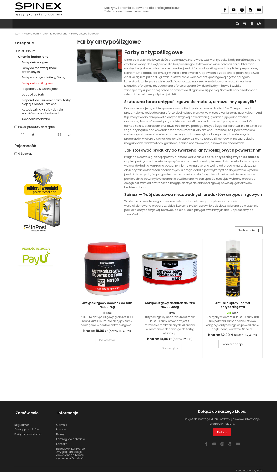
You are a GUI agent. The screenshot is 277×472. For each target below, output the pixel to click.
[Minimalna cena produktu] (23, 134)
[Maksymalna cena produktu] (59, 134)
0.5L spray (23, 154)
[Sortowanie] (248, 230)
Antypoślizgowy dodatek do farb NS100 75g (107, 305)
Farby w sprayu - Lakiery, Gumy (43, 77)
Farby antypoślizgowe (37, 83)
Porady (61, 427)
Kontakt (61, 441)
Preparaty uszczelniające (40, 89)
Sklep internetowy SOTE (249, 468)
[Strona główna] (38, 9)
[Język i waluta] (259, 24)
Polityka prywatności (28, 432)
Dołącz (222, 433)
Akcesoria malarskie (36, 119)
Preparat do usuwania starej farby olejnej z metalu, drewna (46, 102)
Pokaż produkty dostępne (34, 127)
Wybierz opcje (233, 345)
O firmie (61, 422)
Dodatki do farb (33, 94)
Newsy (60, 432)
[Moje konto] (251, 24)
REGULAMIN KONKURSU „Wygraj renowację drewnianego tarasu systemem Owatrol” (70, 451)
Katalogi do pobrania (70, 436)
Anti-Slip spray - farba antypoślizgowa (232, 305)
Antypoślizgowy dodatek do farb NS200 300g (170, 305)
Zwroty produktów (26, 427)
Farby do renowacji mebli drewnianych (39, 70)
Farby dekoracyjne (35, 62)
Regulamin (21, 422)
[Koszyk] (244, 24)
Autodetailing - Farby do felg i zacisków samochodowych (43, 111)
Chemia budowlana (33, 57)
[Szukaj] (237, 24)
